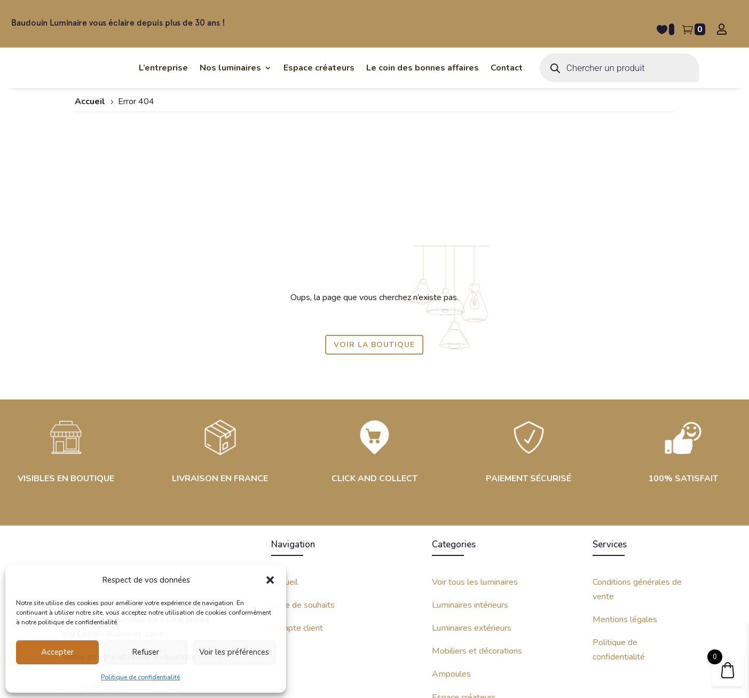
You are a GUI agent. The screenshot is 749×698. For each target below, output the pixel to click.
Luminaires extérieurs (471, 534)
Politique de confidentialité (140, 677)
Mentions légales (625, 525)
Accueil (284, 488)
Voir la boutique (374, 251)
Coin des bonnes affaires (477, 626)
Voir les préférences (234, 652)
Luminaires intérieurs (470, 511)
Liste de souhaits (303, 511)
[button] (270, 574)
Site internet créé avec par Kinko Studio (607, 675)
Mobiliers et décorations (477, 557)
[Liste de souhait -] (665, 29)
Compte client (297, 534)
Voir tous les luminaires (475, 488)
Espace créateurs (464, 603)
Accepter (57, 652)
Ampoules (451, 580)
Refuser (145, 652)
